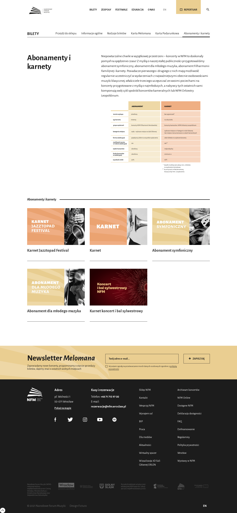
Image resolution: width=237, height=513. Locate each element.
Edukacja (138, 9)
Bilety (93, 9)
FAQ (179, 421)
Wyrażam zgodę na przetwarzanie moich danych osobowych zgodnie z (141, 367)
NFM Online (183, 397)
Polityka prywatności (188, 445)
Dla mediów (145, 437)
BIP (141, 421)
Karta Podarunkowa (167, 33)
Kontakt (143, 397)
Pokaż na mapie (62, 408)
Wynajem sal (146, 413)
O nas (151, 9)
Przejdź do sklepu (66, 33)
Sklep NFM (145, 390)
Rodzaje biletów (116, 33)
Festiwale (121, 9)
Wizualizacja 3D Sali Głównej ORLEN (149, 462)
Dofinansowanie (186, 429)
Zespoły (106, 9)
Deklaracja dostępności (189, 413)
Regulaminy (183, 437)
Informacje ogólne (92, 33)
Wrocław (181, 453)
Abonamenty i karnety (197, 33)
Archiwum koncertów (188, 390)
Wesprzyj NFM (146, 405)
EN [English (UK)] (164, 9)
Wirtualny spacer (148, 453)
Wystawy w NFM (186, 460)
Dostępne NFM (185, 405)
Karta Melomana (141, 33)
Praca (142, 429)
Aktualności (145, 445)
